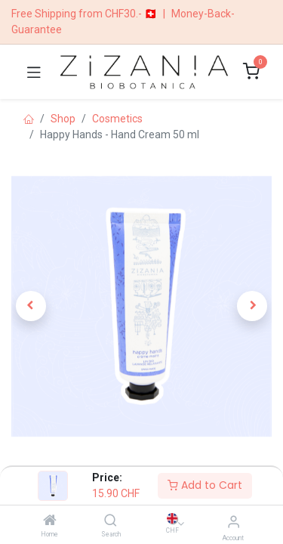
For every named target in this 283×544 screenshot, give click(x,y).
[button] (31, 306)
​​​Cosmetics (117, 119)
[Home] (50, 521)
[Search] (110, 521)
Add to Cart (205, 485)
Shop (63, 119)
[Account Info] (233, 521)
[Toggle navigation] (34, 71)
